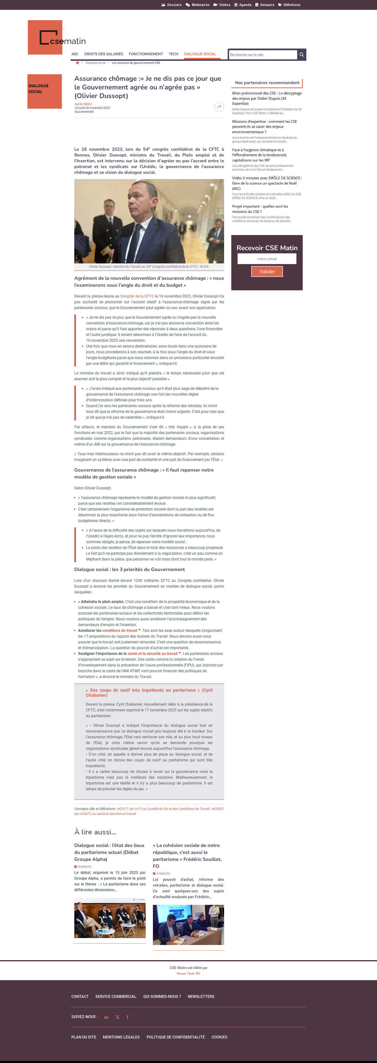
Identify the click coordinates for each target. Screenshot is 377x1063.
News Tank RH (188, 973)
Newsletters (201, 996)
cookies (219, 1037)
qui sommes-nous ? (162, 996)
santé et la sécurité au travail (153, 653)
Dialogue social (96, 63)
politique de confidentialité (176, 1037)
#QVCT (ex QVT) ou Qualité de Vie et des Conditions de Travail (163, 809)
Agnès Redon (83, 104)
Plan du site (83, 1037)
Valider (267, 271)
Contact (80, 996)
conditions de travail (119, 630)
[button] (77, 53)
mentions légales (121, 1037)
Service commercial (115, 996)
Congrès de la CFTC (137, 296)
